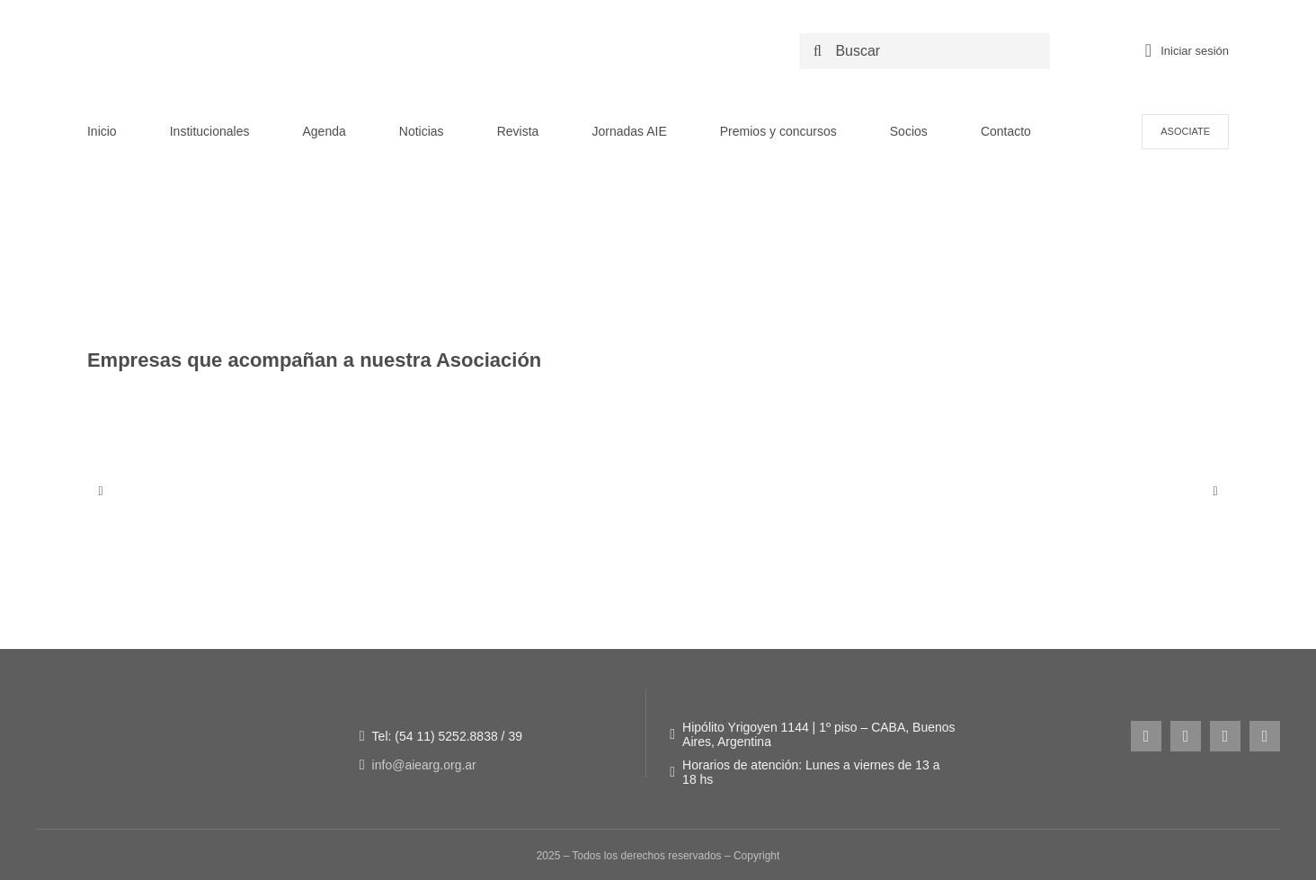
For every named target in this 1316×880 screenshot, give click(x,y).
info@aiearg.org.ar (424, 765)
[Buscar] (929, 51)
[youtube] (1225, 736)
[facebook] (1185, 736)
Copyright (756, 855)
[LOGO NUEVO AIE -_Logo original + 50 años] (244, 25)
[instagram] (1146, 736)
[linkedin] (1264, 736)
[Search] (817, 51)
